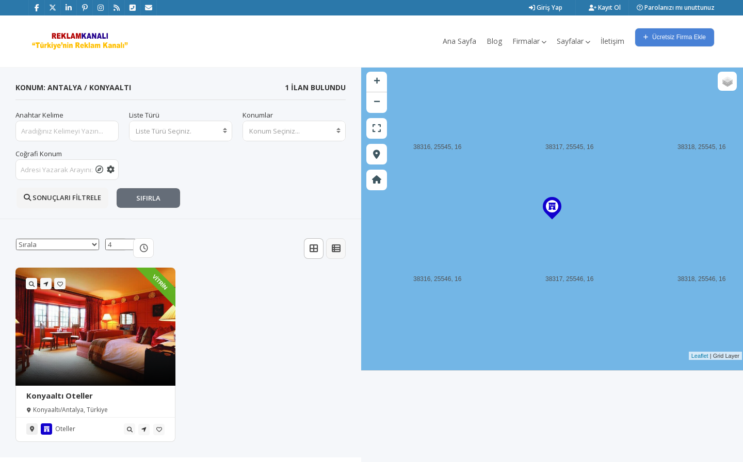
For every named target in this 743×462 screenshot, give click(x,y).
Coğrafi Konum (38, 153)
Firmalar (529, 41)
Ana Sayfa (459, 41)
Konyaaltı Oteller (59, 395)
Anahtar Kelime (39, 115)
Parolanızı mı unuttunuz (676, 7)
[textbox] (181, 131)
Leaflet (699, 356)
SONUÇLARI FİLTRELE (62, 197)
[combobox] (180, 131)
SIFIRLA (148, 198)
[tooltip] (99, 169)
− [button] (377, 102)
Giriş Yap (545, 7)
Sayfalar (573, 41)
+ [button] (377, 82)
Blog (494, 41)
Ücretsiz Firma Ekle (674, 37)
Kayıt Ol (605, 7)
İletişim (612, 41)
